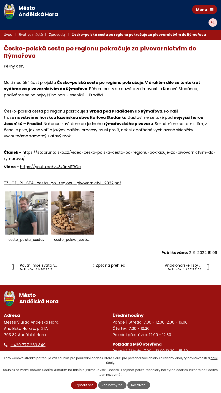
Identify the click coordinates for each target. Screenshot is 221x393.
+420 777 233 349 (28, 345)
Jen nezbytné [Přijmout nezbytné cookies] (112, 385)
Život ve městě (31, 34)
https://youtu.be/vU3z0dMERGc (50, 166)
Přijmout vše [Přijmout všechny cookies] (84, 385)
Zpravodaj (57, 34)
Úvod (8, 34)
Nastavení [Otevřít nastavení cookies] (138, 385)
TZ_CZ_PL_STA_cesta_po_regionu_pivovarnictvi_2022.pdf (62, 183)
